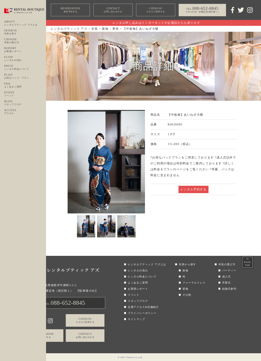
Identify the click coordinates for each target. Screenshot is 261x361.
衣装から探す (187, 264)
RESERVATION (70, 10)
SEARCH (25, 32)
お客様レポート (138, 288)
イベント (133, 294)
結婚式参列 (229, 288)
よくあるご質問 (138, 282)
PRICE (25, 67)
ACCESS (25, 112)
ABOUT (25, 23)
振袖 (185, 270)
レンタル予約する (193, 189)
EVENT (25, 94)
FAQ (25, 85)
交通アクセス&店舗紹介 (143, 307)
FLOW (25, 59)
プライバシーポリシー (142, 313)
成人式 (226, 276)
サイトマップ (136, 319)
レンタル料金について (142, 276)
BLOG (25, 103)
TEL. (65, 302)
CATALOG (156, 10)
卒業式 (226, 282)
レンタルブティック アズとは (147, 264)
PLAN (25, 76)
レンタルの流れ (138, 270)
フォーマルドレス (194, 282)
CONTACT (113, 10)
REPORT (25, 50)
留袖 (185, 288)
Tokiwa (130, 357)
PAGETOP (247, 264)
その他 (187, 294)
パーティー (229, 270)
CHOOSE (25, 41)
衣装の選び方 (227, 264)
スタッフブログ (138, 301)
